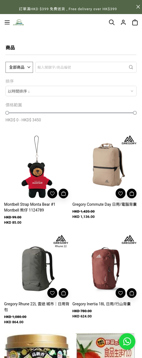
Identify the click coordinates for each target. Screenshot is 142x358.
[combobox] (71, 91)
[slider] (7, 113)
